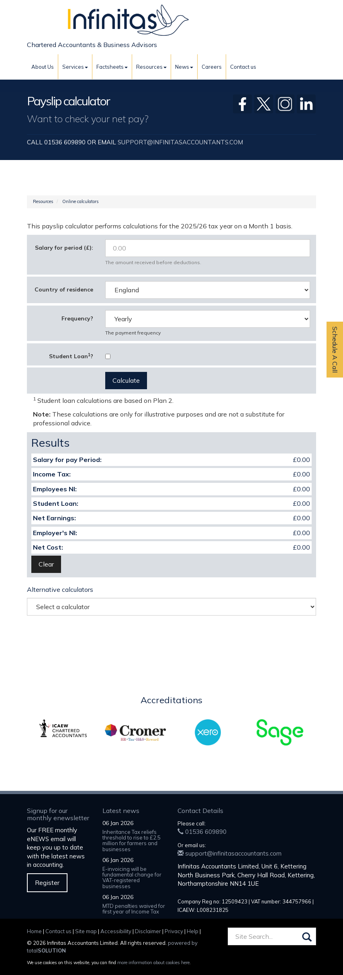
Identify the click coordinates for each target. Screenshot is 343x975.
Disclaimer (148, 931)
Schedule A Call (335, 349)
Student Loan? (71, 356)
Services (75, 67)
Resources (151, 67)
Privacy (174, 931)
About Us (42, 67)
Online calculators (80, 201)
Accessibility (115, 931)
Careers (212, 67)
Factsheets (112, 67)
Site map (86, 931)
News (184, 67)
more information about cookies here (153, 962)
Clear (46, 564)
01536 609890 (202, 831)
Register (47, 883)
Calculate (126, 380)
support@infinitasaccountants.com (180, 142)
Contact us (243, 67)
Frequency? (77, 318)
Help (192, 931)
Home (34, 931)
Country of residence (64, 289)
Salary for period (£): (64, 247)
